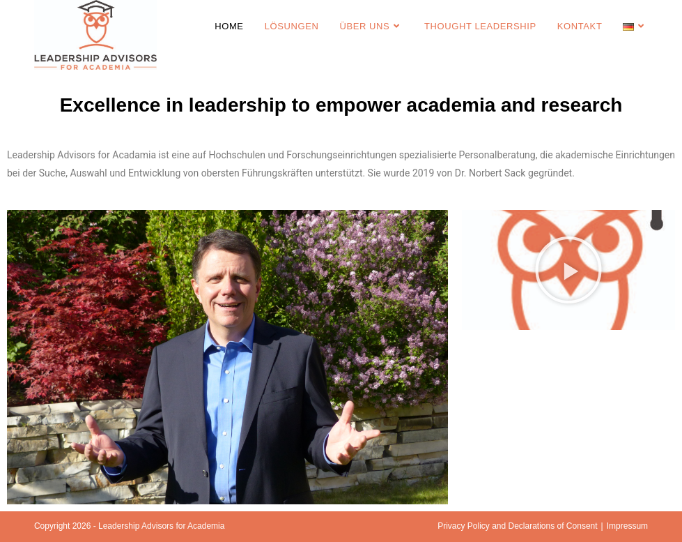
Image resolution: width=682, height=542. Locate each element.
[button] (568, 270)
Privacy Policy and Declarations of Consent (517, 526)
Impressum (627, 526)
